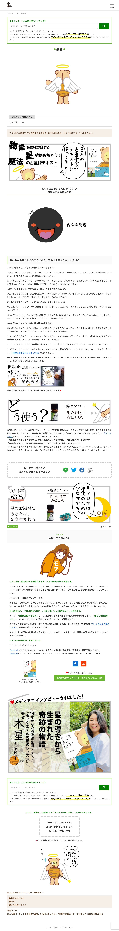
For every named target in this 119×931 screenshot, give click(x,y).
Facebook (14, 650)
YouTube (14, 653)
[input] (54, 26)
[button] (104, 26)
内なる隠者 (12, 526)
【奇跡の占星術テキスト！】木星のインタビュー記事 (79, 677)
